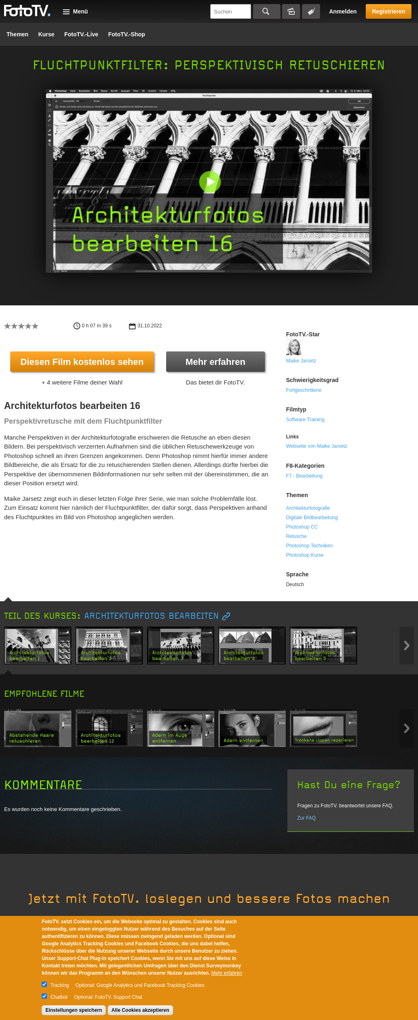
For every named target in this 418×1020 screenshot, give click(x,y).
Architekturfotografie (308, 508)
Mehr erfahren (215, 362)
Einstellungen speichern (73, 1010)
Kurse (46, 34)
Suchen (266, 11)
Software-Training (305, 419)
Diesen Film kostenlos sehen (82, 362)
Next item (407, 645)
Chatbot (58, 997)
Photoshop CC (302, 527)
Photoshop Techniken (309, 546)
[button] (211, 182)
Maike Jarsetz (301, 361)
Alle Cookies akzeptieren (140, 1010)
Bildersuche (291, 11)
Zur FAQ (306, 818)
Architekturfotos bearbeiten (151, 616)
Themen (18, 34)
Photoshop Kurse (305, 555)
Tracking (59, 985)
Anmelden (343, 11)
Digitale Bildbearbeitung (312, 517)
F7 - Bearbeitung (304, 476)
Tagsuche (311, 11)
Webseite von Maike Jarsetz (316, 446)
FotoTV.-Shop (126, 34)
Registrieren (388, 11)
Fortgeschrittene (304, 390)
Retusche (296, 536)
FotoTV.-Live (81, 34)
